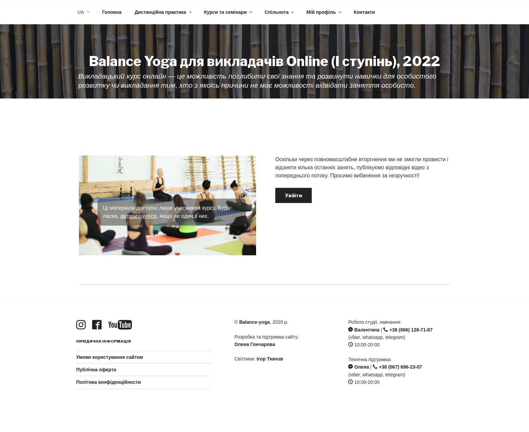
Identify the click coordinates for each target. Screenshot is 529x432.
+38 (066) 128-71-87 (408, 330)
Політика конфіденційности (108, 382)
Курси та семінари (228, 12)
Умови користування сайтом (109, 357)
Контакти (364, 12)
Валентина (363, 330)
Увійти (293, 195)
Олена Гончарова (254, 344)
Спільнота (279, 12)
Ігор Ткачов (270, 359)
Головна (112, 12)
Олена (358, 367)
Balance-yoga (254, 322)
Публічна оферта (96, 369)
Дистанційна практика (164, 12)
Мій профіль (324, 12)
